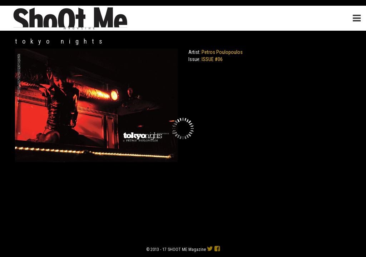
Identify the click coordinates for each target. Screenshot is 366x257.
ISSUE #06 (212, 59)
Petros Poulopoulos (222, 52)
